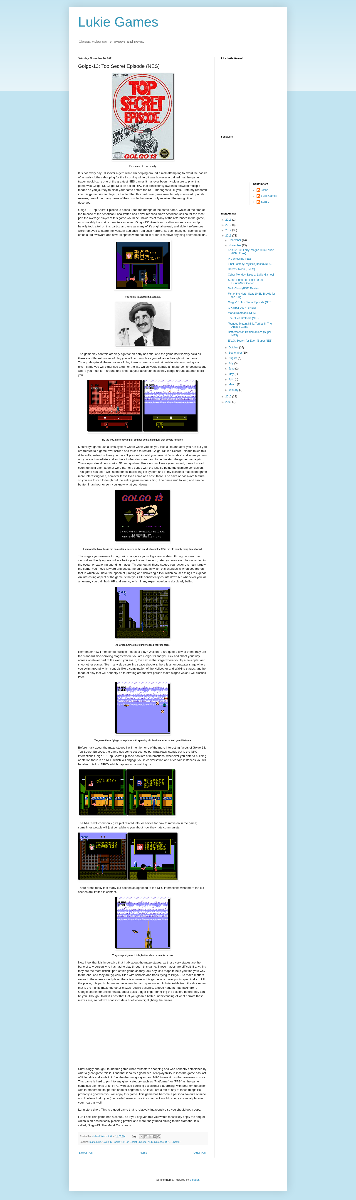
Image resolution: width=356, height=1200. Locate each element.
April (232, 379)
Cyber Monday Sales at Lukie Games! (251, 274)
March (233, 384)
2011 (228, 235)
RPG (167, 1142)
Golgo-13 (107, 1142)
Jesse (264, 190)
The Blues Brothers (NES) (244, 318)
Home (143, 1152)
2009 (228, 402)
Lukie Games (118, 22)
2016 (228, 219)
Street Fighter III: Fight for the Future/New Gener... (246, 281)
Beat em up (95, 1142)
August (233, 358)
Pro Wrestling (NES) (240, 258)
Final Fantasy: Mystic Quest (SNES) (250, 264)
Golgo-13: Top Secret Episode (130, 1142)
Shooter (176, 1142)
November (235, 245)
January (234, 390)
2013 (228, 225)
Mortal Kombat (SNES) (242, 313)
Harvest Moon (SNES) (241, 269)
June (232, 368)
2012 (228, 230)
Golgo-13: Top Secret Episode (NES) (250, 302)
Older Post (199, 1152)
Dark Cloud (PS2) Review (243, 288)
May (232, 374)
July (231, 363)
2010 (228, 396)
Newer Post (86, 1152)
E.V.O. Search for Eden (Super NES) (250, 340)
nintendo (159, 1142)
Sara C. (265, 201)
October (234, 347)
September (236, 352)
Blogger (194, 1179)
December (235, 240)
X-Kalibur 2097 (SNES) (242, 307)
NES (150, 1142)
